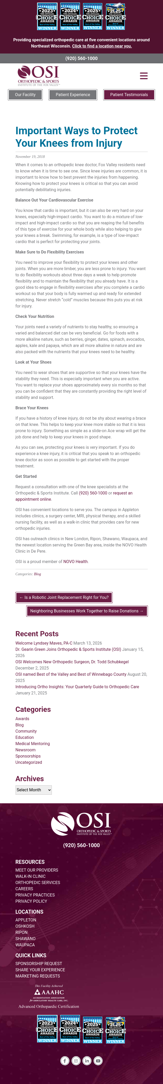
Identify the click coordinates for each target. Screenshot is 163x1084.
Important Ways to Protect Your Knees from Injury (77, 137)
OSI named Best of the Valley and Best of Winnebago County (71, 674)
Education (25, 737)
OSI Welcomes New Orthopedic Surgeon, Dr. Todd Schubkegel (72, 661)
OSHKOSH (25, 926)
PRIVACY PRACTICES (35, 895)
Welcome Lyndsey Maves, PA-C (44, 643)
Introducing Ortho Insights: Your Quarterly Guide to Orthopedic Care (77, 686)
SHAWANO (26, 938)
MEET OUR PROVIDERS (37, 870)
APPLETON (26, 920)
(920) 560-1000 (81, 58)
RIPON (22, 932)
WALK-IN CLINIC (31, 876)
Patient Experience (73, 94)
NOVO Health (75, 561)
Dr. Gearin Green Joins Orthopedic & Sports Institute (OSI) (68, 649)
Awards (22, 718)
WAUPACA (25, 944)
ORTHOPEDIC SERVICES (38, 882)
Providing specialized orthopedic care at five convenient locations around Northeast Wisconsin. (81, 43)
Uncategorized (29, 762)
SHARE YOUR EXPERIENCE (40, 969)
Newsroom (26, 749)
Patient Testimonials (129, 94)
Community (26, 731)
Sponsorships (28, 756)
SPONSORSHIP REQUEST (39, 963)
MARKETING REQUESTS (38, 976)
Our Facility (25, 94)
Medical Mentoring (33, 743)
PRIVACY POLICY (31, 901)
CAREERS (24, 888)
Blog (37, 574)
